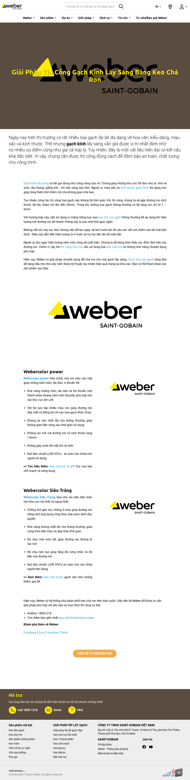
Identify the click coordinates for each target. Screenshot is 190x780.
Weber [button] (29, 18)
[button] (158, 6)
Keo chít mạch (53, 577)
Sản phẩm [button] (48, 18)
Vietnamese (17, 770)
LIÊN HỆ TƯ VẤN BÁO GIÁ (95, 653)
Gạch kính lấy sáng (36, 183)
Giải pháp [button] (86, 18)
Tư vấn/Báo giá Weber (151, 18)
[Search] (90, 6)
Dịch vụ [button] (106, 18)
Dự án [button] (67, 18)
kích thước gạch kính (134, 187)
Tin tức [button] (124, 18)
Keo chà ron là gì (61, 466)
